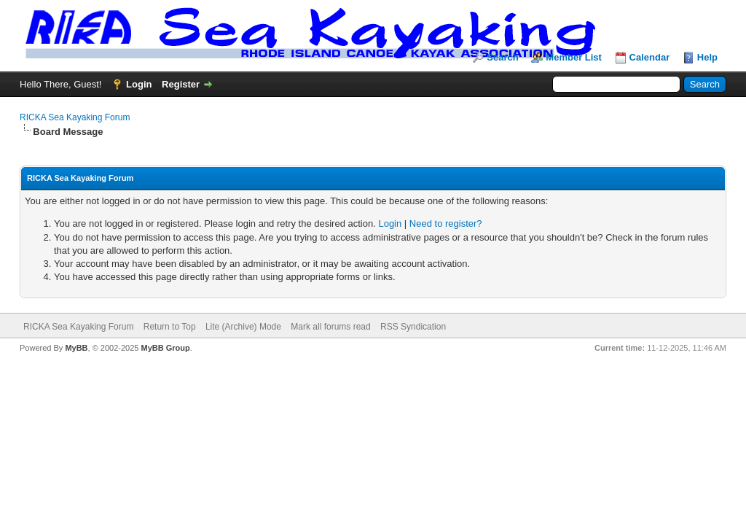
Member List (574, 57)
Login (139, 84)
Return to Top (170, 327)
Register (181, 84)
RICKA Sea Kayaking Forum (75, 117)
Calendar (649, 57)
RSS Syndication (413, 327)
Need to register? (445, 223)
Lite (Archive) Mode (243, 327)
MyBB (76, 347)
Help (707, 57)
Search (502, 57)
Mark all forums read (330, 327)
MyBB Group (165, 347)
